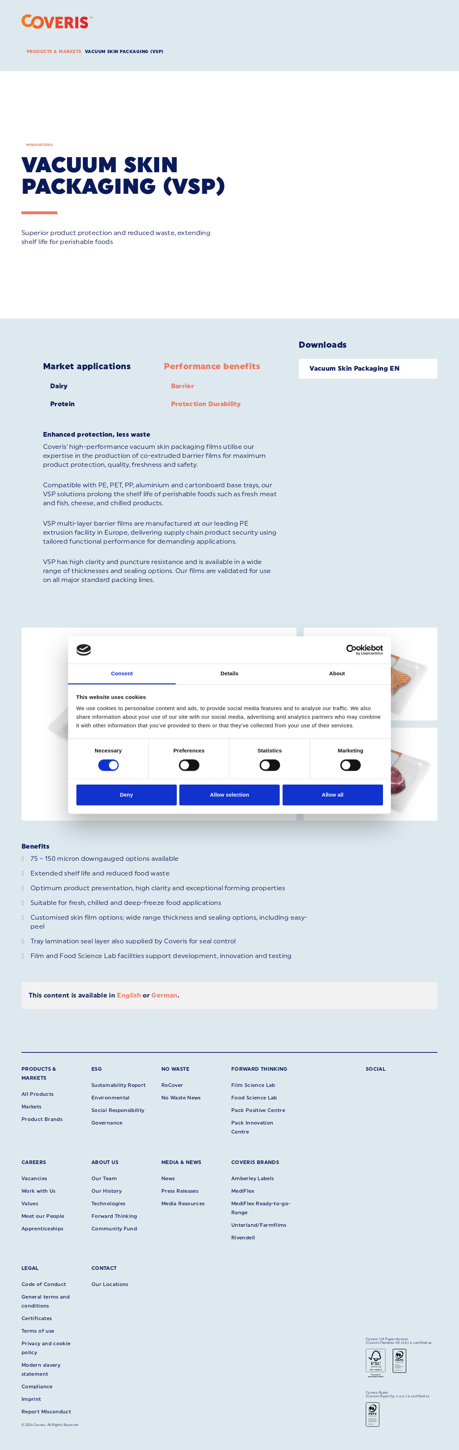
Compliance (37, 1387)
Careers (34, 1162)
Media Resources (182, 1204)
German (164, 995)
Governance (107, 1123)
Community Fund (114, 1229)
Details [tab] (229, 674)
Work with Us (38, 1191)
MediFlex (242, 1191)
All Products (37, 1094)
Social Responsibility (118, 1110)
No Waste (175, 1069)
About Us (104, 1162)
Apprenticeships (42, 1229)
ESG (96, 1069)
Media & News (181, 1162)
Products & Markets (54, 51)
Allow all (333, 795)
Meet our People (43, 1216)
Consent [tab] (122, 674)
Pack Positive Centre (258, 1110)
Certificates (37, 1318)
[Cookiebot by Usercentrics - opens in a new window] (351, 649)
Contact (104, 1268)
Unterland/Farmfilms (259, 1225)
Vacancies (34, 1179)
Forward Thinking (259, 1069)
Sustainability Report (118, 1085)
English (129, 995)
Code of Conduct (44, 1284)
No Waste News (181, 1098)
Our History (106, 1191)
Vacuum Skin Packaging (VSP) (124, 51)
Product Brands (42, 1119)
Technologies (108, 1204)
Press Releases (179, 1191)
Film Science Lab (253, 1085)
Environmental (110, 1098)
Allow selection (229, 795)
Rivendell (243, 1238)
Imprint (31, 1399)
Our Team (104, 1179)
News (168, 1179)
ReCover (172, 1085)
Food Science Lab (254, 1098)
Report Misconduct (46, 1412)
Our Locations (109, 1284)
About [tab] (337, 674)
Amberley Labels (252, 1179)
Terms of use (38, 1331)
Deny (126, 795)
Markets (32, 1107)
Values (30, 1204)
